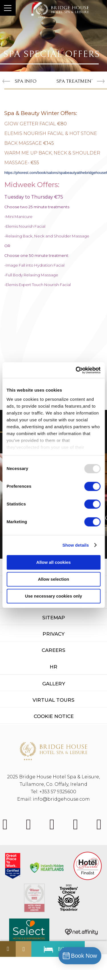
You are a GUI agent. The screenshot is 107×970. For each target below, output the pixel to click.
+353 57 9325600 (57, 791)
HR (53, 667)
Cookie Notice (54, 716)
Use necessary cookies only (53, 596)
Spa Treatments (76, 81)
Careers (53, 650)
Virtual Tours (53, 700)
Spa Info (26, 81)
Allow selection (53, 579)
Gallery (53, 684)
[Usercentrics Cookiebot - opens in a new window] (76, 370)
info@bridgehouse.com (61, 799)
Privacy (53, 634)
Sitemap (53, 617)
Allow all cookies (53, 562)
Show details (75, 545)
